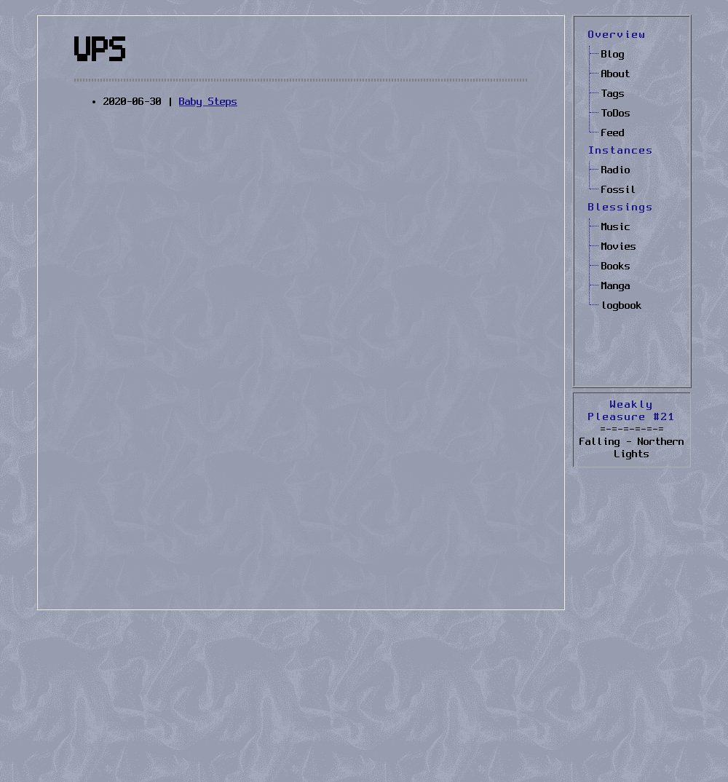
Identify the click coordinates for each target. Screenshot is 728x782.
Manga (615, 286)
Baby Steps (208, 102)
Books (615, 266)
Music (615, 227)
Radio (615, 170)
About (615, 74)
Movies (618, 247)
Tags (613, 94)
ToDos (615, 113)
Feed (613, 133)
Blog (613, 54)
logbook (621, 306)
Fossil (618, 190)
